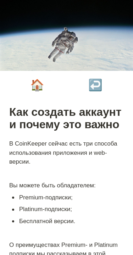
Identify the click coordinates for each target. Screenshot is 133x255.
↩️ (95, 85)
